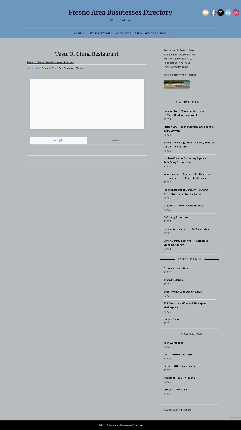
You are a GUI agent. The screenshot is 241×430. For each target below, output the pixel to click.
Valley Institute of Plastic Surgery (183, 205)
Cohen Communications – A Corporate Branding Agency (186, 242)
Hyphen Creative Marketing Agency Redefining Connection (185, 160)
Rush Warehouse (173, 342)
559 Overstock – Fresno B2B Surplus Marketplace (185, 305)
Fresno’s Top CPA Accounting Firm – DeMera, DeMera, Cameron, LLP (185, 112)
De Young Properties (176, 217)
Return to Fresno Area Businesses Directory (53, 62)
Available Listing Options (177, 409)
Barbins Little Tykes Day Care (181, 365)
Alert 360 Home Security (178, 354)
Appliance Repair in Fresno (179, 377)
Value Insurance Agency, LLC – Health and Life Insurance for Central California (188, 175)
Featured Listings (189, 102)
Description (58, 140)
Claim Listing (33, 68)
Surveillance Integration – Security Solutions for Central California (190, 144)
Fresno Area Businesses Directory (120, 12)
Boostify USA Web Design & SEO (183, 291)
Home (77, 33)
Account (122, 33)
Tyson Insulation (173, 279)
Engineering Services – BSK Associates (186, 228)
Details (115, 140)
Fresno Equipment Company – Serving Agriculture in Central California (186, 191)
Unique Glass (171, 319)
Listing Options (98, 33)
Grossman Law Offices (177, 268)
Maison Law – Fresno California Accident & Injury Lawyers (189, 128)
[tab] (58, 140)
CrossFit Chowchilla (175, 389)
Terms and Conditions (151, 33)
